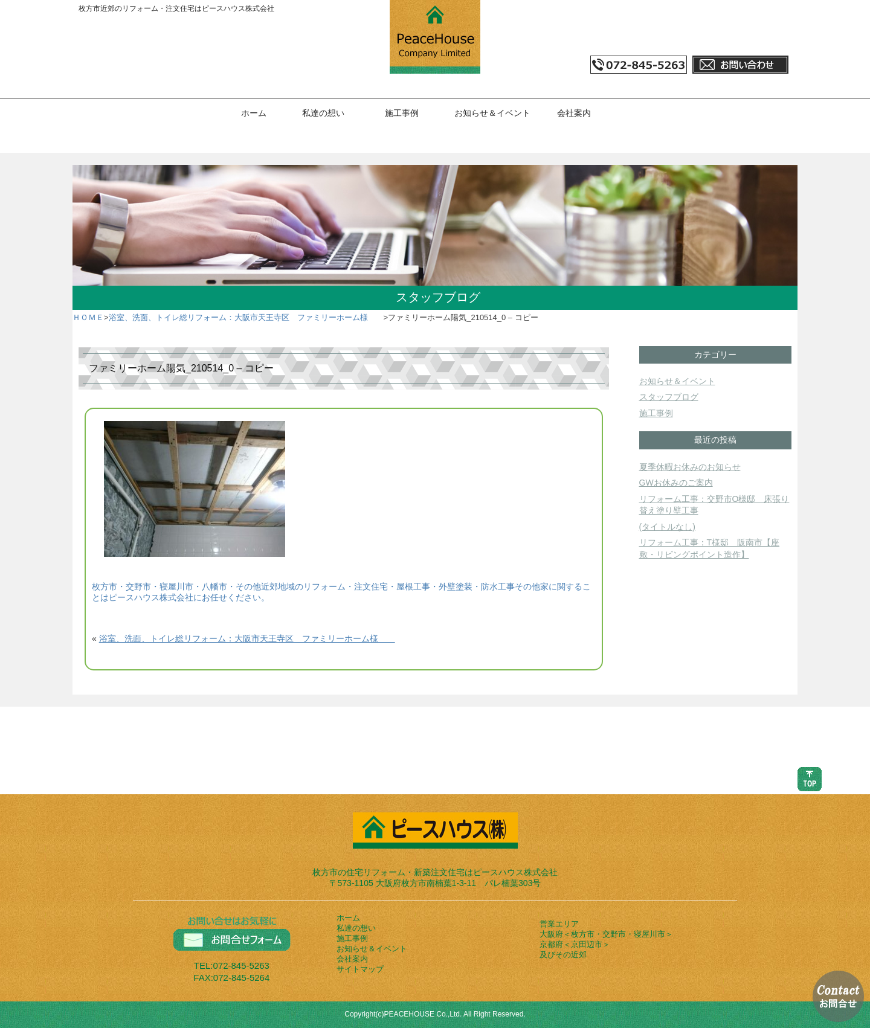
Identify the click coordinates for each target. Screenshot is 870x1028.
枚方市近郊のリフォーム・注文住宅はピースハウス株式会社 (176, 8)
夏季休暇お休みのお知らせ (690, 467)
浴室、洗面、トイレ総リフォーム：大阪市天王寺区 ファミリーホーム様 (246, 317)
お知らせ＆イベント (492, 113)
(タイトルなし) (667, 527)
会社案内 (574, 113)
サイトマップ (360, 969)
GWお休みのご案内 (676, 482)
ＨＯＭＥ (88, 317)
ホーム (253, 113)
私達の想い (323, 113)
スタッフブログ (668, 397)
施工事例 (402, 113)
